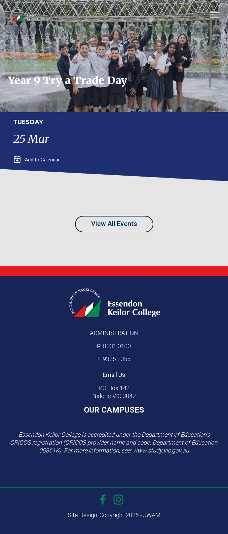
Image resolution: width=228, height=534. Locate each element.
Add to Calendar (37, 160)
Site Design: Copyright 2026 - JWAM (114, 515)
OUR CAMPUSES (114, 410)
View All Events (114, 224)
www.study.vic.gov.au (161, 450)
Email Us (114, 374)
